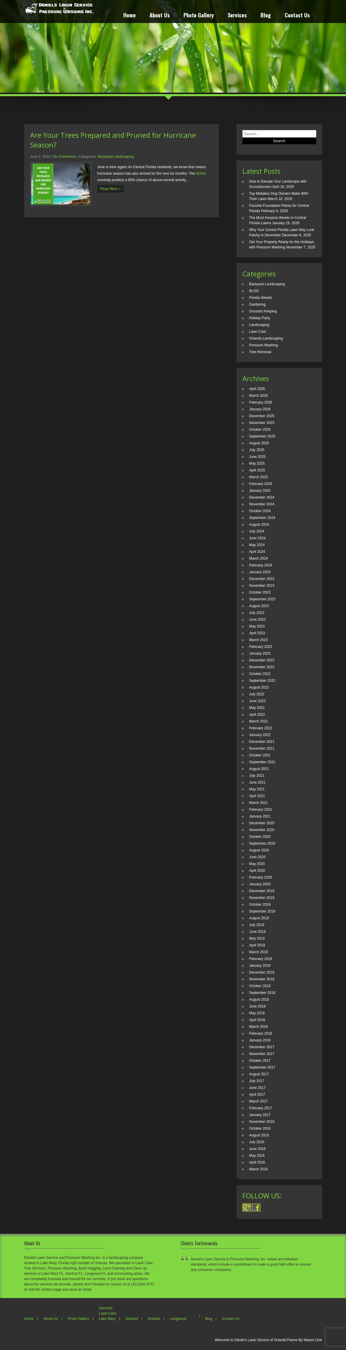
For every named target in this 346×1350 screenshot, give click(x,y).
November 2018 (261, 979)
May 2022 (257, 708)
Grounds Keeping (263, 311)
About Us (160, 16)
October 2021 (260, 755)
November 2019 (261, 898)
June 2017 (257, 1088)
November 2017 (261, 1054)
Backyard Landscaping (116, 157)
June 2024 (257, 538)
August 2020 (259, 850)
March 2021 (258, 803)
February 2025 (260, 484)
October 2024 (260, 511)
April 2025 (257, 470)
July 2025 (256, 450)
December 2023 (261, 579)
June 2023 (257, 619)
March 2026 (258, 396)
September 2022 (262, 681)
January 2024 (260, 572)
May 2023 (257, 626)
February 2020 (260, 877)
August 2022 (259, 687)
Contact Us (297, 16)
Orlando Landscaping (266, 338)
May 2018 (257, 1013)
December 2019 (261, 891)
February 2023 (260, 647)
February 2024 (260, 565)
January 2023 (260, 653)
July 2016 (256, 1142)
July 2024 (256, 531)
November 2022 (261, 667)
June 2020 (257, 857)
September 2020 (262, 843)
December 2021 (261, 742)
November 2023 (261, 586)
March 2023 (258, 640)
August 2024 (259, 524)
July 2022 (256, 694)
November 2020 (261, 830)
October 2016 (260, 1128)
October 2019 (260, 904)
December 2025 (261, 416)
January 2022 (260, 735)
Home (129, 16)
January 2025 (260, 491)
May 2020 (257, 864)
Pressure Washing (263, 345)
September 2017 (262, 1067)
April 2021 (257, 796)
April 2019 (257, 945)
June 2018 (257, 1006)
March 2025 (258, 477)
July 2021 (256, 776)
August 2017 (259, 1074)
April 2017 (257, 1094)
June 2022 (257, 701)
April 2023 (257, 633)
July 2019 (256, 925)
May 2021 (257, 789)
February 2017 (260, 1108)
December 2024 (261, 497)
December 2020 (261, 823)
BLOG (254, 291)
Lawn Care (257, 332)
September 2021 (262, 762)
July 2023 (256, 613)
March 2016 (258, 1169)
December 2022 (261, 660)
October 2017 (260, 1061)
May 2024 (257, 545)
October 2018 (260, 986)
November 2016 (261, 1122)
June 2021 (257, 782)
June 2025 (257, 457)
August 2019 (259, 918)
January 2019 (260, 966)
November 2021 (261, 748)
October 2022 (260, 674)
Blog (265, 16)
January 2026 (260, 409)
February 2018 (260, 1033)
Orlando (153, 1319)
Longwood (178, 1319)
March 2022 (258, 721)
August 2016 (259, 1135)
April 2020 (257, 871)
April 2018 (257, 1020)
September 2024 (262, 518)
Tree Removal (260, 352)
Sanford (131, 1319)
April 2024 (257, 552)
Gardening (257, 304)
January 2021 (260, 816)
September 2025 (262, 436)
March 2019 (258, 952)
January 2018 (260, 1040)
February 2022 (260, 728)
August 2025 (259, 443)
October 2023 (260, 592)
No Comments (64, 157)
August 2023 (259, 606)
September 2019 (262, 911)
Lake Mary (107, 1319)
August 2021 (259, 769)
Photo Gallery (198, 16)
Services (237, 16)
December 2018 (261, 972)
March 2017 (258, 1101)
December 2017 (261, 1047)
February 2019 (260, 959)
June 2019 (257, 932)
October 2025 (260, 429)
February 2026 (260, 402)
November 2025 (261, 423)
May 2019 (257, 938)
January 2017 (260, 1115)
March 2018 (258, 1027)
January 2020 (260, 884)
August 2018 (259, 999)
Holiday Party (259, 318)
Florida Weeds (260, 298)
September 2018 (262, 993)
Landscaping (259, 325)
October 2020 (260, 837)
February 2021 (260, 809)
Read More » (110, 189)
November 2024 (261, 504)
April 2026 (257, 389)
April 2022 (257, 714)
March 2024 (258, 558)
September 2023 (262, 599)
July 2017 (256, 1081)
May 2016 (257, 1156)
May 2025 (257, 463)
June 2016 (257, 1149)
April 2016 (257, 1162)
